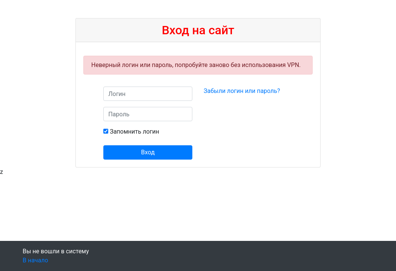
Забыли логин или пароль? (242, 90)
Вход (148, 152)
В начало (35, 260)
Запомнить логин (134, 131)
